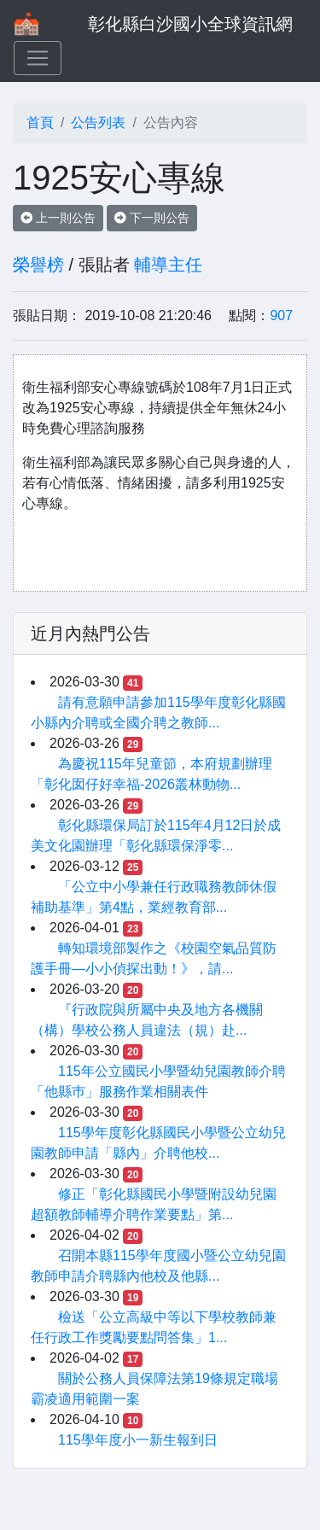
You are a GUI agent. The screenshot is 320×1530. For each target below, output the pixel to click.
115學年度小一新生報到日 (138, 1440)
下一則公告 (151, 218)
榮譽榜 (38, 264)
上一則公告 (58, 218)
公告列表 (98, 122)
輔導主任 (168, 264)
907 (281, 315)
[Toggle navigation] (37, 58)
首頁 (40, 122)
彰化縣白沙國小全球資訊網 (190, 24)
